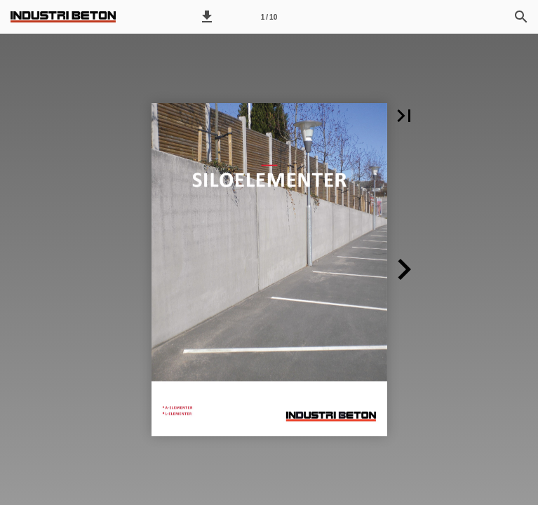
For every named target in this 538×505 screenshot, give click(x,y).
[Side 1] (269, 17)
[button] (207, 17)
